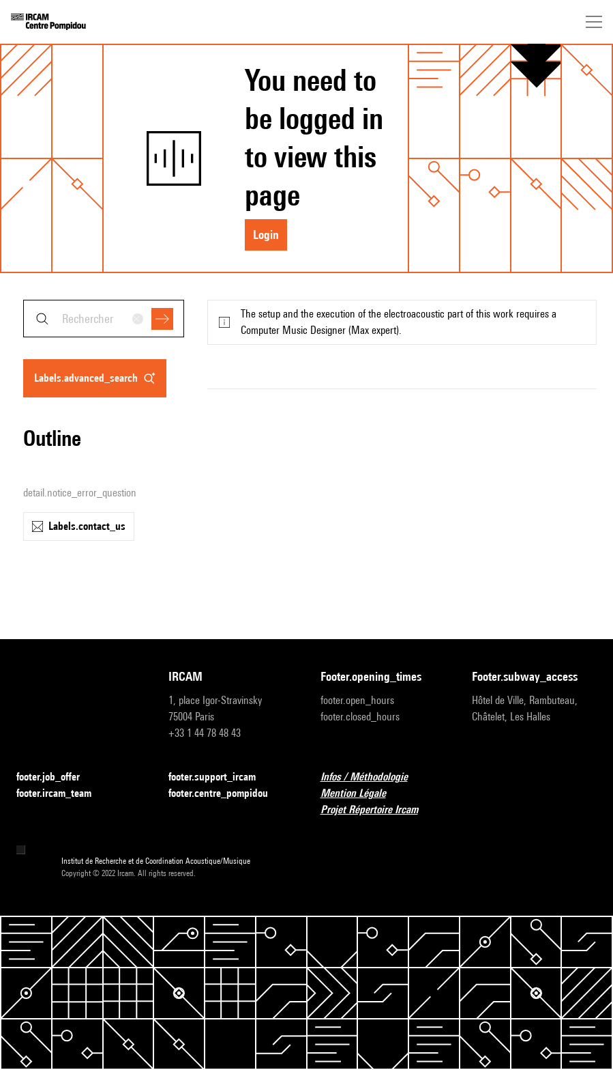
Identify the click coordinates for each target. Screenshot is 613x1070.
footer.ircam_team (62, 794)
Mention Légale (361, 794)
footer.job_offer (56, 777)
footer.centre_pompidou (226, 794)
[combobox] (103, 318)
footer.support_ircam (220, 777)
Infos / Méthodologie (372, 777)
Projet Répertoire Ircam (377, 810)
